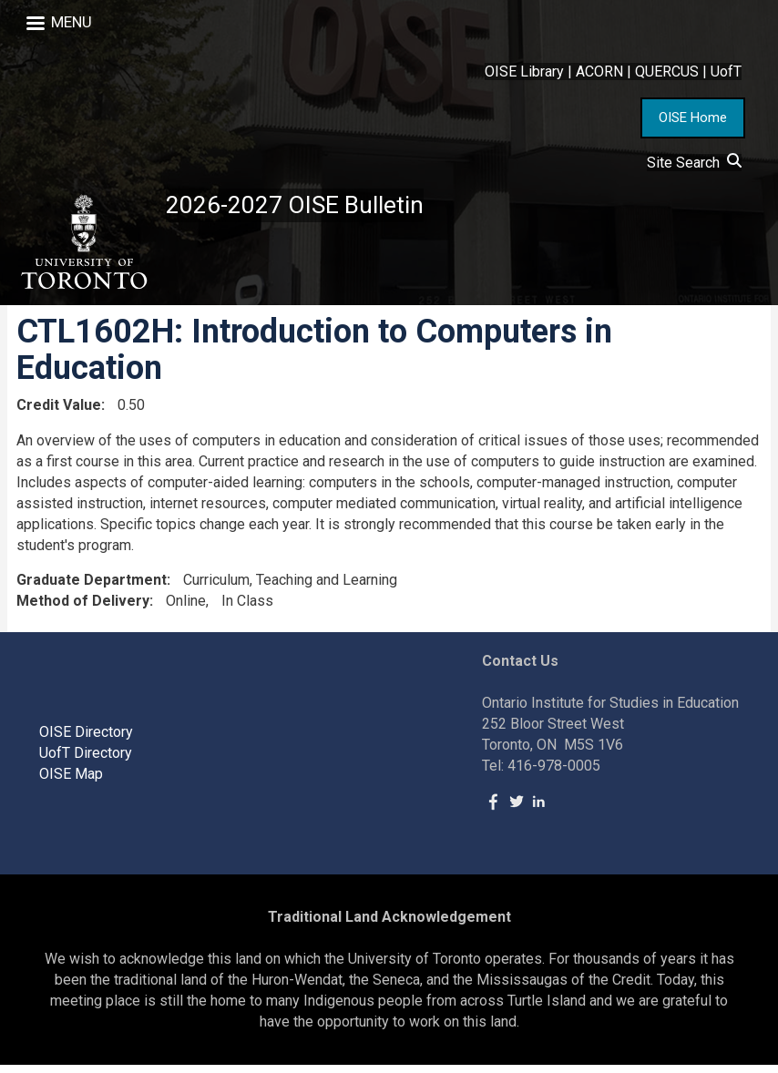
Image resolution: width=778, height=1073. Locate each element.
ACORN (599, 71)
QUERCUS (667, 71)
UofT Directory (85, 760)
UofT (726, 71)
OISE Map (71, 781)
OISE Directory (86, 739)
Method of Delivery (82, 608)
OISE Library (524, 71)
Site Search (694, 162)
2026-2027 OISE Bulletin (303, 206)
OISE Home (693, 117)
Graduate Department (91, 588)
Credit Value (58, 412)
